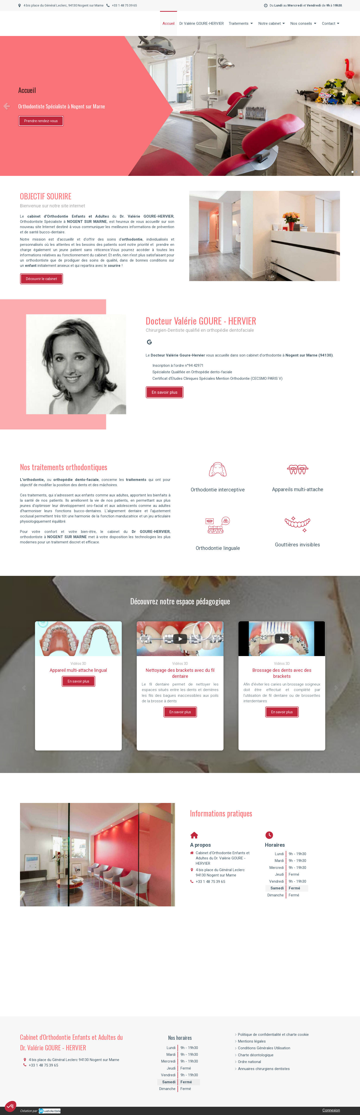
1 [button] (352, 172)
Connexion (331, 1110)
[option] (180, 106)
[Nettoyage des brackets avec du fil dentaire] (180, 638)
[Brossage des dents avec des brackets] (281, 638)
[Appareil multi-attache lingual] (78, 638)
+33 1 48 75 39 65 (210, 881)
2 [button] (356, 172)
